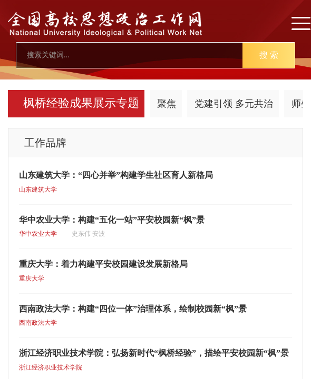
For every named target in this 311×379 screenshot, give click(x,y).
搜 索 (268, 55)
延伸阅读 (267, 103)
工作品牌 (154, 103)
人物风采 (210, 103)
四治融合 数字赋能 (77, 103)
